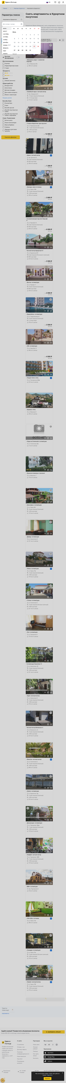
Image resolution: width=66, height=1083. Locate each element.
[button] (55, 2)
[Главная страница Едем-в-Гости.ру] (9, 2)
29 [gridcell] (22, 50)
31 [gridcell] (30, 50)
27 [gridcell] (14, 50)
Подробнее (49, 1075)
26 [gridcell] (38, 46)
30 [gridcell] (26, 50)
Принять (47, 1078)
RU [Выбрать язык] (48, 2)
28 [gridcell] (18, 50)
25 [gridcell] (34, 46)
